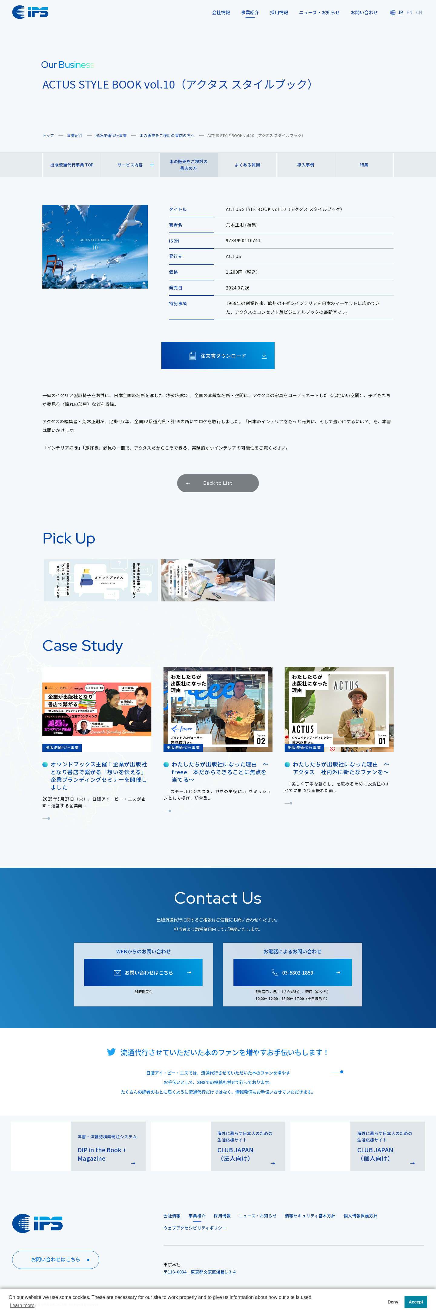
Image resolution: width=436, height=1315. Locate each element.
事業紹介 (75, 135)
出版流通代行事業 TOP (72, 165)
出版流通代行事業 (111, 135)
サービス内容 (135, 165)
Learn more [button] (22, 1305)
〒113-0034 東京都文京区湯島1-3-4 (200, 1272)
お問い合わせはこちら (61, 1259)
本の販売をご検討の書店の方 (189, 164)
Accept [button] (416, 1302)
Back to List (208, 489)
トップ (48, 135)
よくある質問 (247, 165)
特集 (364, 165)
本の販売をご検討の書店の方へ (167, 135)
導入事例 (305, 165)
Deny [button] (393, 1302)
